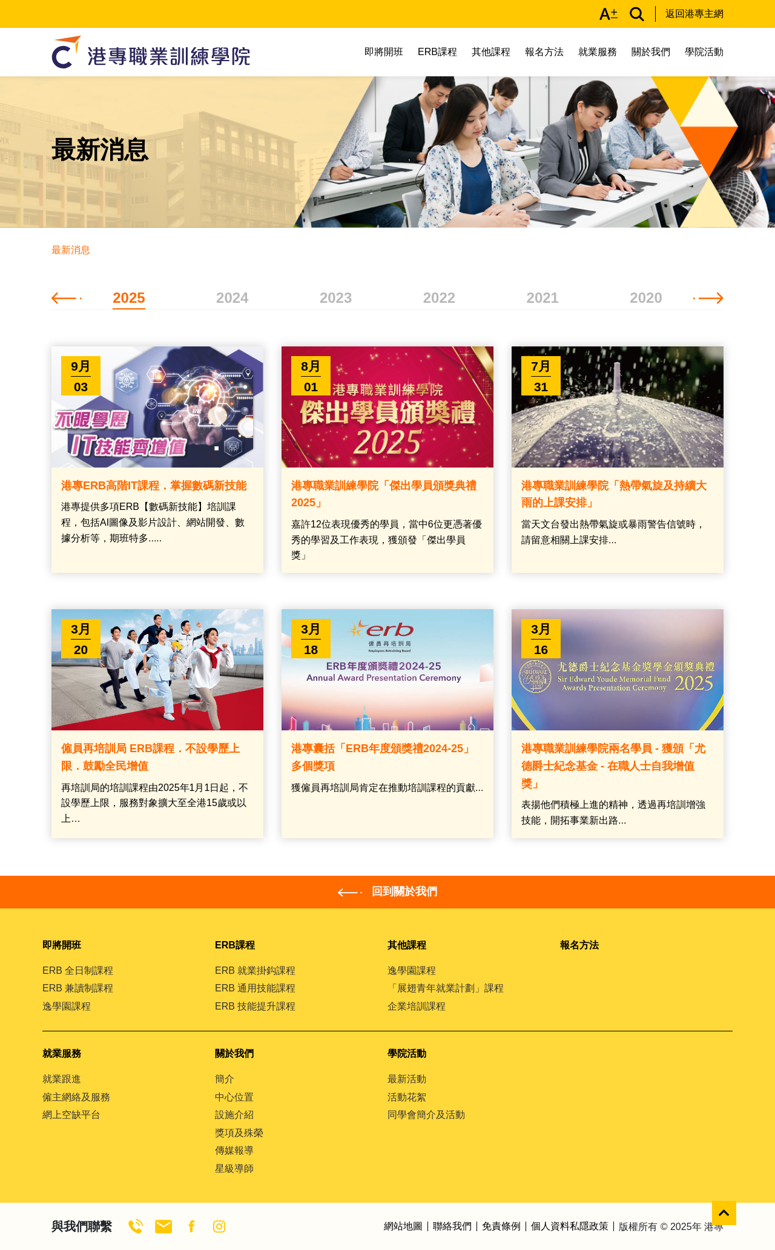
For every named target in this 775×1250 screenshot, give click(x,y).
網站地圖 (403, 1226)
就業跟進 (61, 1079)
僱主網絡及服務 (76, 1097)
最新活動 (407, 1079)
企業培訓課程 (417, 1006)
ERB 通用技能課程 (255, 988)
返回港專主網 (694, 13)
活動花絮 (407, 1097)
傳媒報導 (234, 1150)
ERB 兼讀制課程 (77, 988)
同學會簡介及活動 (426, 1114)
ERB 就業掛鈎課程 (255, 970)
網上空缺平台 (71, 1114)
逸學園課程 (66, 1006)
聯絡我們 (452, 1226)
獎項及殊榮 (239, 1133)
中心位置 (234, 1097)
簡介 (224, 1079)
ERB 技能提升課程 (255, 1006)
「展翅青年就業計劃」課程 (446, 988)
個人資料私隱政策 (569, 1226)
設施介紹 (234, 1114)
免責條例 (501, 1226)
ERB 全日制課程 (77, 970)
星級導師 (234, 1168)
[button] (66, 297)
